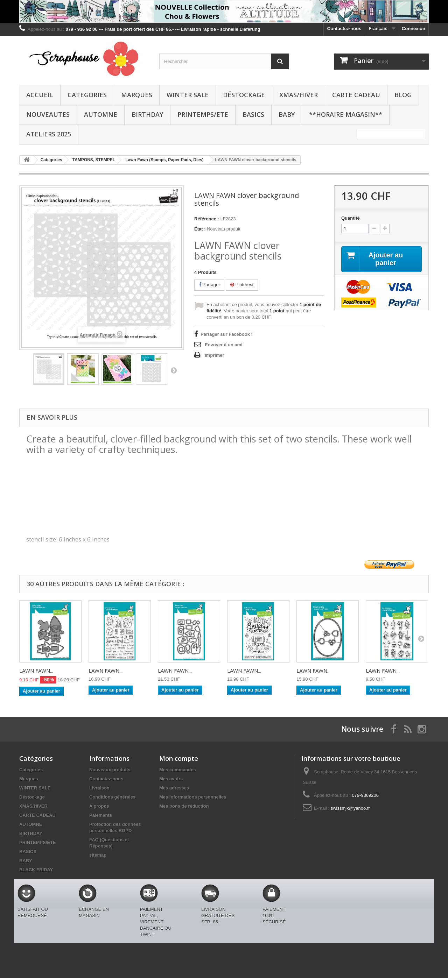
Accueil (39, 95)
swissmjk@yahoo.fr (350, 808)
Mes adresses (174, 788)
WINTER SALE (188, 95)
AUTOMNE (100, 114)
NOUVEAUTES (48, 114)
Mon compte (178, 758)
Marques (136, 95)
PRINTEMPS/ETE (202, 114)
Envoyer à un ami (224, 344)
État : (200, 229)
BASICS (253, 114)
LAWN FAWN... (36, 670)
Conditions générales (112, 797)
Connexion (413, 28)
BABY (287, 114)
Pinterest (241, 284)
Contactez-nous (344, 28)
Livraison (99, 788)
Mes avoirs (171, 778)
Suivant (173, 370)
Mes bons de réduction (184, 806)
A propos (99, 806)
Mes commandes (177, 769)
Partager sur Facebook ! (227, 334)
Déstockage (244, 95)
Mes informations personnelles (192, 797)
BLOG (403, 95)
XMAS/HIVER (298, 95)
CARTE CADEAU (356, 95)
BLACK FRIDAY (36, 869)
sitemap (97, 855)
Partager (209, 284)
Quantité (350, 218)
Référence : (206, 218)
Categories (87, 95)
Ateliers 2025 (48, 134)
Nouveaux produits (110, 769)
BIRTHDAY (147, 114)
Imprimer (214, 355)
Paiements (100, 815)
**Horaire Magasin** (345, 114)
